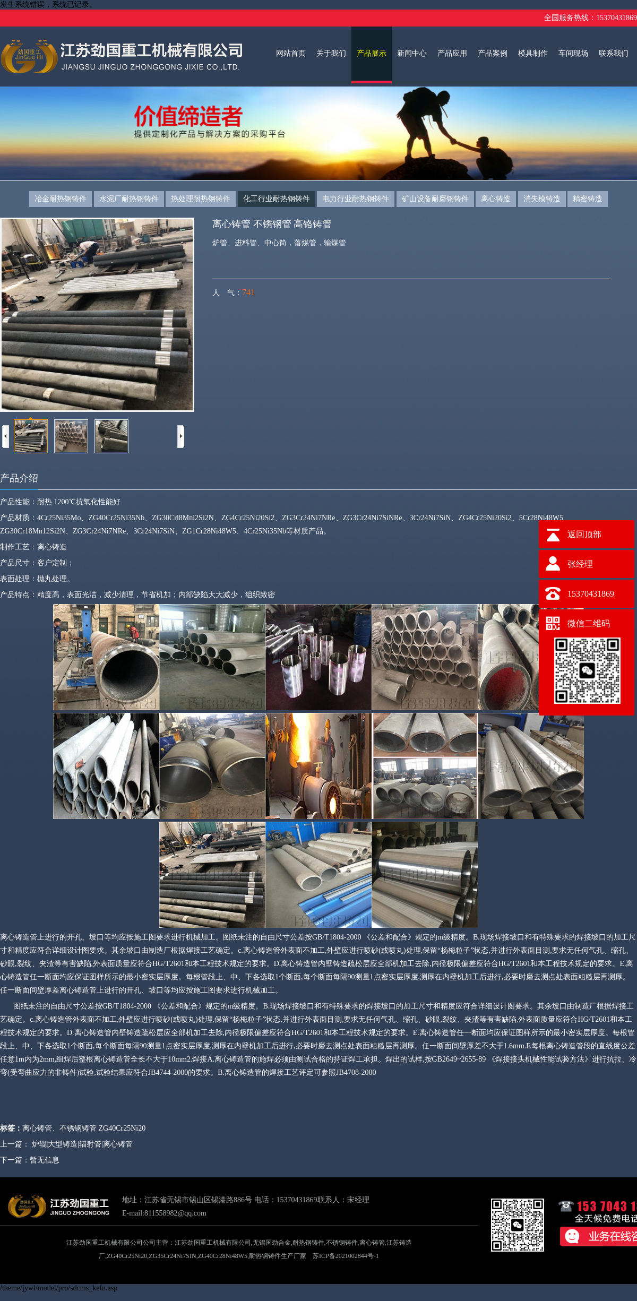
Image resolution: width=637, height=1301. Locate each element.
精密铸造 (587, 199)
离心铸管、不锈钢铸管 (59, 1128)
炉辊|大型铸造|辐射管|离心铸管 (82, 1144)
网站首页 (291, 53)
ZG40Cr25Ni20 (122, 1128)
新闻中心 (412, 53)
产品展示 (371, 53)
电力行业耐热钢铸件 (355, 199)
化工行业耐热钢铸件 (276, 199)
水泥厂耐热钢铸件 (129, 199)
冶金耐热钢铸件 (61, 199)
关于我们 (331, 53)
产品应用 (452, 53)
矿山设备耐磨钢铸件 (435, 199)
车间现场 (573, 53)
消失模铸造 (542, 199)
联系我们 (614, 53)
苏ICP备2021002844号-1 (346, 1256)
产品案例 (492, 53)
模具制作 (533, 53)
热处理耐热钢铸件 (200, 199)
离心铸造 (496, 199)
